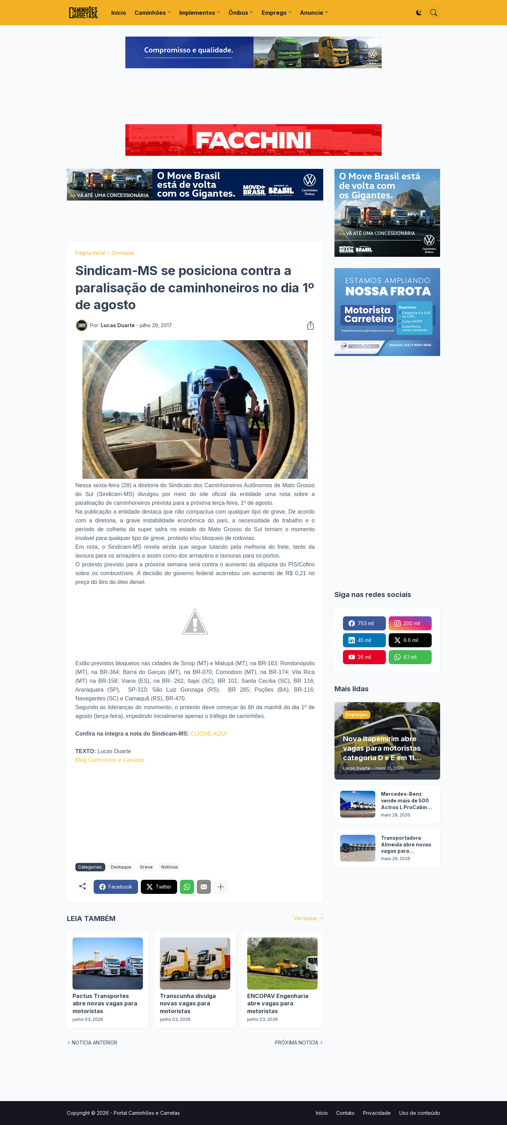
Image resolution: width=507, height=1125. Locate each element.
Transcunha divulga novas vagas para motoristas (188, 1003)
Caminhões (150, 12)
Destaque (123, 253)
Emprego (274, 12)
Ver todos (305, 918)
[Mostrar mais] (221, 887)
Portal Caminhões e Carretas (147, 1113)
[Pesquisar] (433, 12)
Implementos (197, 12)
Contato (345, 1113)
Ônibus (238, 12)
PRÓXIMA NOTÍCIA (296, 1042)
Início (118, 12)
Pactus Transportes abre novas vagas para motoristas (105, 1003)
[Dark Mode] (419, 12)
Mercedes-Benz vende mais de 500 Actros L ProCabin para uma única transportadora (405, 801)
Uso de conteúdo (419, 1113)
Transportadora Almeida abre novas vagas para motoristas (406, 845)
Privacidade (377, 1113)
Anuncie (311, 12)
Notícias (169, 867)
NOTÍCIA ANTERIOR (94, 1042)
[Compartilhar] (308, 325)
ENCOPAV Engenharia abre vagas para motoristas (277, 1003)
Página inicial (90, 253)
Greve (146, 867)
